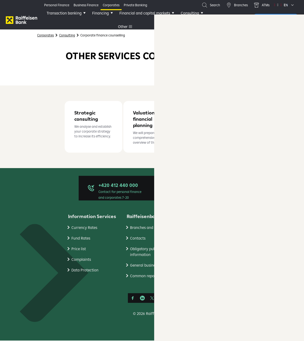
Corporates (111, 5)
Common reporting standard (154, 276)
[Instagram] (171, 298)
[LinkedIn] (142, 298)
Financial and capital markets (149, 19)
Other (190, 19)
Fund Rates (80, 238)
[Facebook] (133, 298)
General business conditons (153, 265)
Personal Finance (56, 5)
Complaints (81, 259)
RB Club (195, 228)
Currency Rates (84, 228)
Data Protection (84, 270)
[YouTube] (161, 298)
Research (196, 238)
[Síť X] (152, 298)
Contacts (137, 238)
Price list (78, 249)
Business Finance (86, 5)
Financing (105, 19)
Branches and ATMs (146, 228)
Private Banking (135, 5)
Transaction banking (68, 19)
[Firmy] (21, 20)
